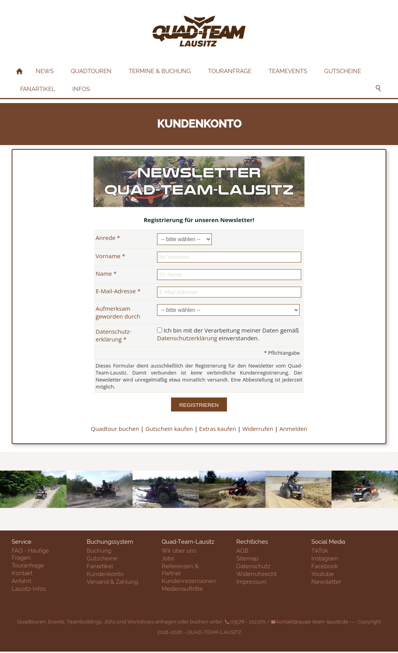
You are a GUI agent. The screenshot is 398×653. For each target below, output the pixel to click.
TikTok (319, 550)
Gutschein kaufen (169, 428)
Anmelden (293, 428)
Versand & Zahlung (112, 581)
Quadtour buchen (115, 428)
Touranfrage (28, 565)
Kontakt (22, 573)
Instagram (324, 558)
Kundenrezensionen (189, 581)
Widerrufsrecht (256, 574)
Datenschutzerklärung (187, 338)
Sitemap (247, 558)
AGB (242, 550)
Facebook (324, 566)
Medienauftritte (182, 588)
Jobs (168, 558)
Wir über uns (179, 550)
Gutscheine (102, 558)
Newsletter (326, 581)
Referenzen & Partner (180, 570)
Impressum (251, 581)
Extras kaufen (217, 428)
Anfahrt (21, 581)
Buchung (99, 550)
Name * (106, 273)
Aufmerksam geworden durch (118, 312)
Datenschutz (253, 566)
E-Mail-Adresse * (118, 291)
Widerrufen (258, 428)
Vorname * (110, 256)
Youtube (322, 574)
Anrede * (108, 238)
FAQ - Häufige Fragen (30, 554)
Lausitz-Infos (29, 588)
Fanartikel (100, 566)
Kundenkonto (105, 574)
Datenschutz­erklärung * (113, 335)
